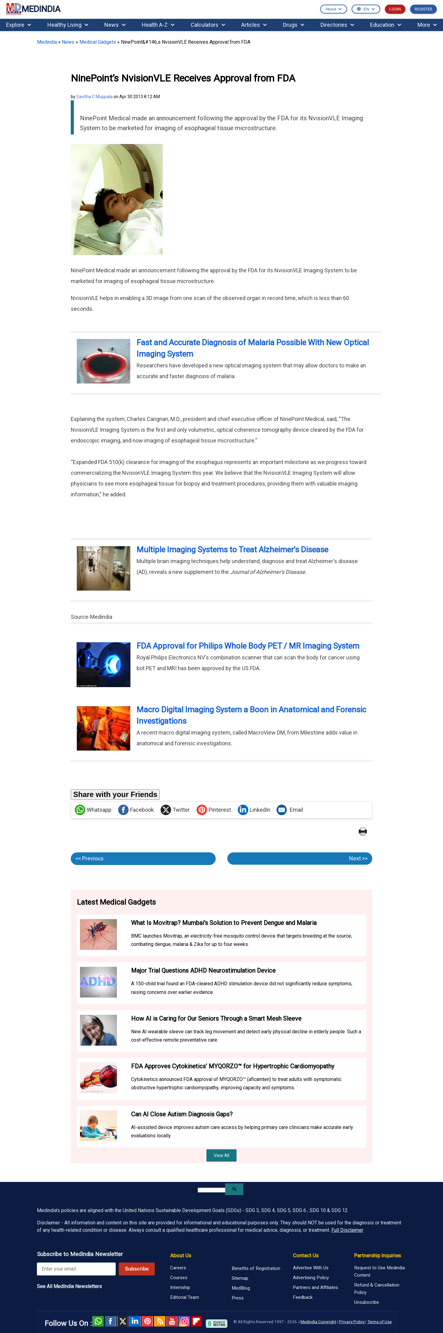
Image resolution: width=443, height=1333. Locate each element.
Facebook (136, 810)
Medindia (47, 42)
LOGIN (395, 9)
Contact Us (305, 1255)
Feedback (303, 1297)
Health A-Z (158, 25)
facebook (110, 1321)
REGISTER (423, 9)
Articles (254, 25)
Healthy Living (67, 25)
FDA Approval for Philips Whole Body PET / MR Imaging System (248, 645)
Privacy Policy (352, 1321)
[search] (211, 1190)
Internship (180, 1287)
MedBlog (241, 1288)
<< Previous (89, 858)
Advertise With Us (311, 1268)
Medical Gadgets (97, 42)
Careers (178, 1268)
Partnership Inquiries (377, 1255)
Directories (337, 25)
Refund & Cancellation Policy (376, 1288)
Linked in (135, 1321)
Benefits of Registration (256, 1268)
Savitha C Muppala (94, 96)
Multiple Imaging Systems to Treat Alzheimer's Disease (232, 549)
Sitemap (240, 1278)
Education (385, 25)
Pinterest (214, 810)
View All (221, 1155)
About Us (180, 1255)
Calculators (208, 25)
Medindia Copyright (318, 1321)
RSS (159, 1321)
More (427, 25)
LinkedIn (254, 810)
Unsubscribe (366, 1302)
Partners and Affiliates (315, 1287)
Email (290, 810)
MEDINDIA (33, 9)
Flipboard (196, 1321)
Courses (178, 1277)
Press (238, 1298)
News (115, 25)
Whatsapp (93, 810)
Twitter (175, 810)
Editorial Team (184, 1297)
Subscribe (137, 1268)
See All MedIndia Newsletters (69, 1286)
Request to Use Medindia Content (379, 1271)
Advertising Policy (311, 1277)
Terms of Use (379, 1321)
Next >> (358, 858)
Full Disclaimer (347, 1230)
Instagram (184, 1321)
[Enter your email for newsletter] (76, 1269)
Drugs (293, 25)
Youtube (172, 1321)
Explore (18, 25)
